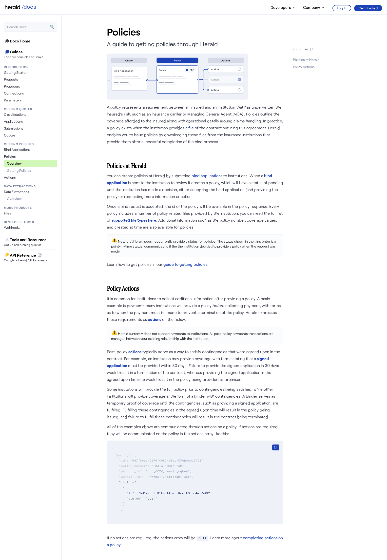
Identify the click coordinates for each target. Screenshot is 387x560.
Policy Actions (304, 67)
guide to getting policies (185, 264)
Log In (342, 8)
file (191, 127)
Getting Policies (19, 170)
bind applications (207, 175)
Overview (14, 163)
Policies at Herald (306, 60)
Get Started (368, 8)
